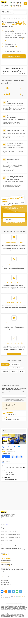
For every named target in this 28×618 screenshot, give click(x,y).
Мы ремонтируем (6, 12)
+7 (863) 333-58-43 (16, 2)
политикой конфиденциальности (16, 223)
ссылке (7, 524)
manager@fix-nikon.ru (7, 565)
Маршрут (6, 457)
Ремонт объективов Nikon (7, 540)
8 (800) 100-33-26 (6, 558)
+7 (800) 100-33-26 (16, 5)
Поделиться (2, 591)
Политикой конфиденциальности (17, 400)
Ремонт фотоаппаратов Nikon (9, 531)
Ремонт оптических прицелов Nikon (10, 534)
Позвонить (20, 12)
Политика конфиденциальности (14, 603)
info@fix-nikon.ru (5, 562)
